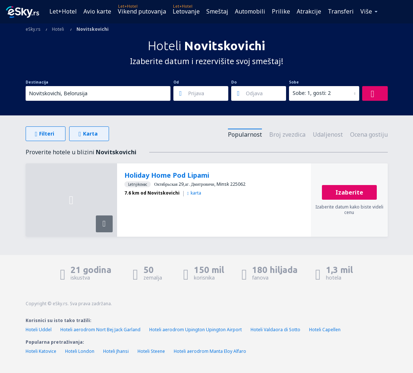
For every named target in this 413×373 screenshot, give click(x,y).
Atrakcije (309, 11)
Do (234, 82)
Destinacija (37, 82)
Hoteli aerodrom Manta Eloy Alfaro (210, 351)
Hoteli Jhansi (116, 351)
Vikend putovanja (142, 11)
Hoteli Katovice (41, 351)
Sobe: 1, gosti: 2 (312, 92)
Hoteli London (79, 351)
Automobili (250, 11)
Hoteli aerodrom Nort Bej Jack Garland (100, 329)
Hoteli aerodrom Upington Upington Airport (195, 329)
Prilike (281, 11)
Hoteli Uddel (39, 329)
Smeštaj (217, 11)
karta (194, 193)
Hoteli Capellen (325, 329)
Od (176, 82)
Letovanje (186, 11)
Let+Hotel (63, 11)
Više (366, 11)
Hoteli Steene (151, 351)
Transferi (341, 11)
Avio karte (97, 11)
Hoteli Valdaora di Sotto (275, 329)
